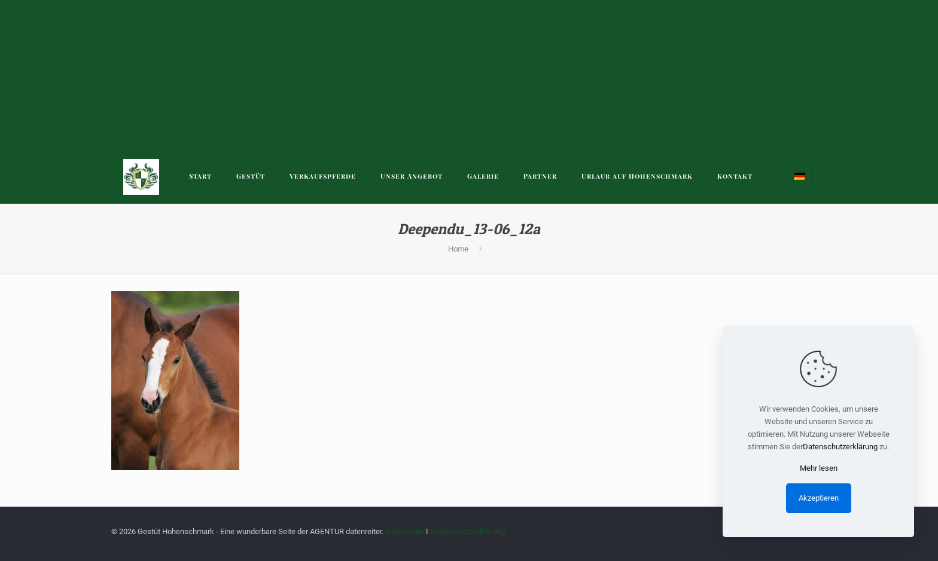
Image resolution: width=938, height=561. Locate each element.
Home (458, 248)
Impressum (404, 531)
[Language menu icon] (800, 176)
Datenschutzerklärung (467, 531)
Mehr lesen (819, 468)
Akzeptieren (819, 497)
